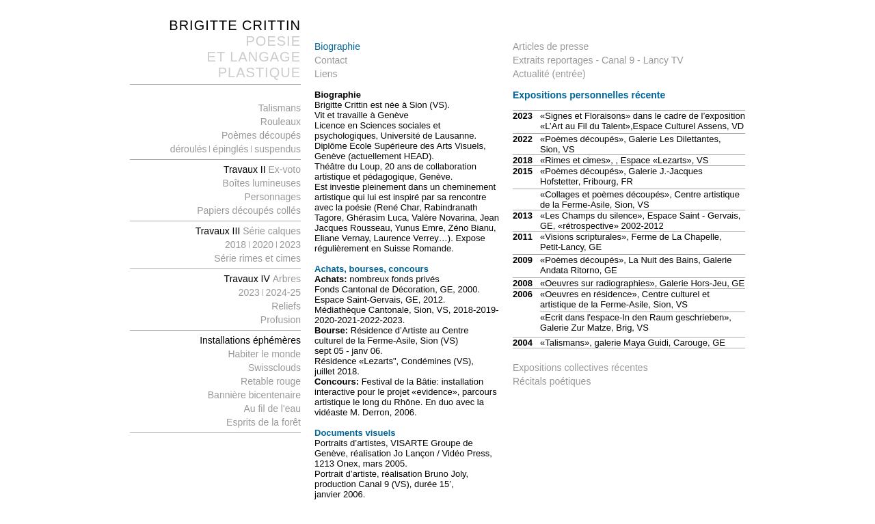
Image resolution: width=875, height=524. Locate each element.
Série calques (272, 230)
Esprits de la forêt (263, 422)
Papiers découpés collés (249, 210)
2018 (235, 244)
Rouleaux (280, 121)
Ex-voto (262, 169)
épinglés (232, 148)
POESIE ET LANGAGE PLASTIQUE (254, 56)
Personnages (272, 196)
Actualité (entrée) (549, 73)
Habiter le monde (264, 353)
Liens (325, 73)
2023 (290, 244)
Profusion (280, 319)
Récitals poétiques (552, 381)
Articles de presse (551, 46)
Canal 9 (618, 60)
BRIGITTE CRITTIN (235, 25)
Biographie (337, 46)
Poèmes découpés (261, 135)
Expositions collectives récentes (580, 367)
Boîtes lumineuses (262, 183)
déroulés (188, 148)
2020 (264, 244)
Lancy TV (663, 60)
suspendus (276, 148)
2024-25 (283, 292)
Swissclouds (274, 367)
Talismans (279, 107)
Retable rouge (271, 381)
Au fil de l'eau (272, 408)
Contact (330, 60)
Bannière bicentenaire (254, 394)
